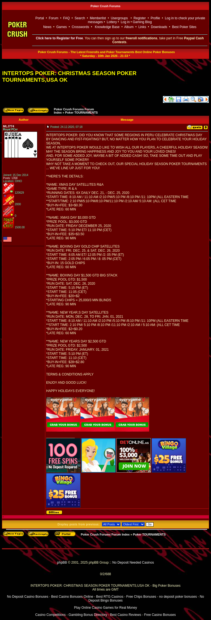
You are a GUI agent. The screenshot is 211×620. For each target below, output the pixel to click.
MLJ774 (8, 126)
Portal (39, 18)
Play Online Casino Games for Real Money (105, 608)
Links (142, 27)
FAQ (66, 18)
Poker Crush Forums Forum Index (105, 534)
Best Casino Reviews (125, 615)
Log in (126, 22)
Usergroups (119, 18)
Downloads (159, 27)
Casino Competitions (50, 615)
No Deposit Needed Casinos (133, 562)
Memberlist (98, 18)
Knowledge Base (107, 27)
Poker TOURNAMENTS (81, 112)
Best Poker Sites (184, 27)
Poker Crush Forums (106, 6)
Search (79, 18)
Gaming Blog (142, 22)
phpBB (62, 562)
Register (140, 18)
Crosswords (80, 27)
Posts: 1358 (10, 178)
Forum (54, 18)
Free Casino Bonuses (160, 615)
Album (129, 27)
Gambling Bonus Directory (88, 615)
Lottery (112, 22)
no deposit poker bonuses (178, 597)
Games (61, 27)
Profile (155, 18)
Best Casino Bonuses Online (72, 597)
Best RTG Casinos (109, 597)
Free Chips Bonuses (141, 597)
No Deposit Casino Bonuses (27, 597)
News (47, 27)
